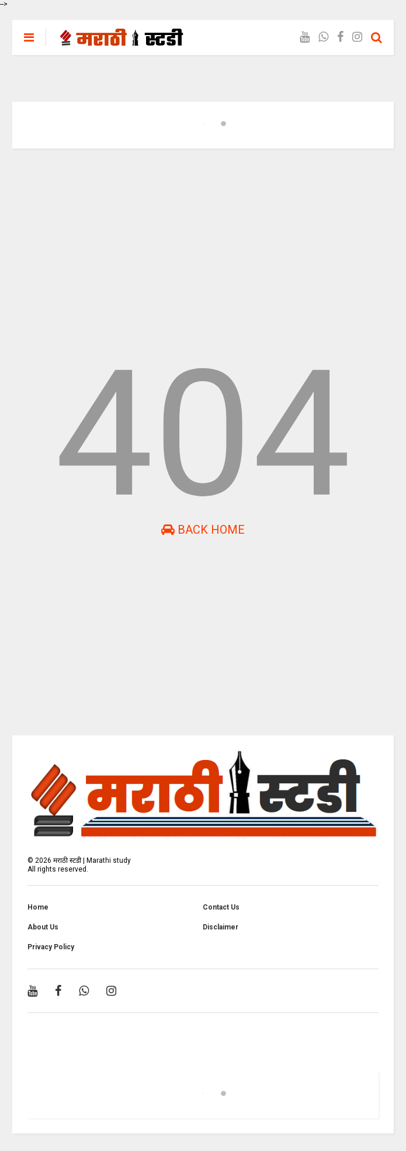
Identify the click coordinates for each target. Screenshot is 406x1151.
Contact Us (221, 907)
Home (37, 907)
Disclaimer (220, 927)
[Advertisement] (203, 248)
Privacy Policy (50, 947)
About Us (42, 927)
